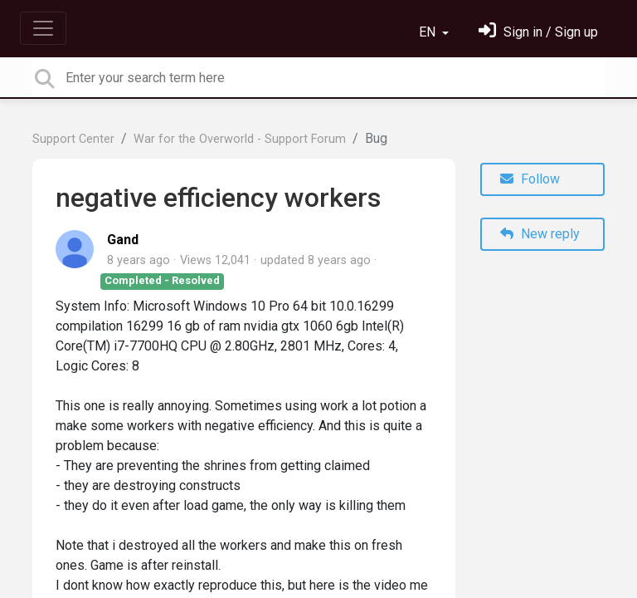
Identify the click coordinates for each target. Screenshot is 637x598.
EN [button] (429, 32)
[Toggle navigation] (43, 28)
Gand (123, 240)
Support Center (73, 139)
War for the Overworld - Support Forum (240, 139)
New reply (540, 234)
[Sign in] (538, 32)
